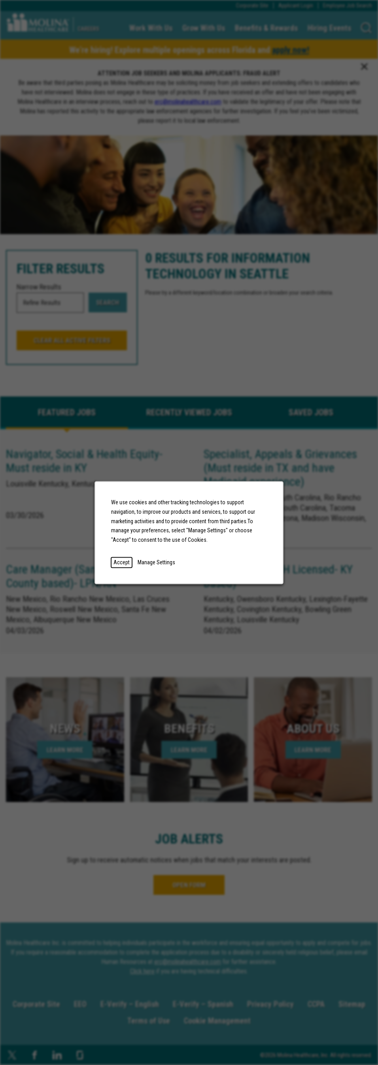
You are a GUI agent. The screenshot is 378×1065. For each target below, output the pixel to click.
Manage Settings (156, 562)
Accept (121, 562)
